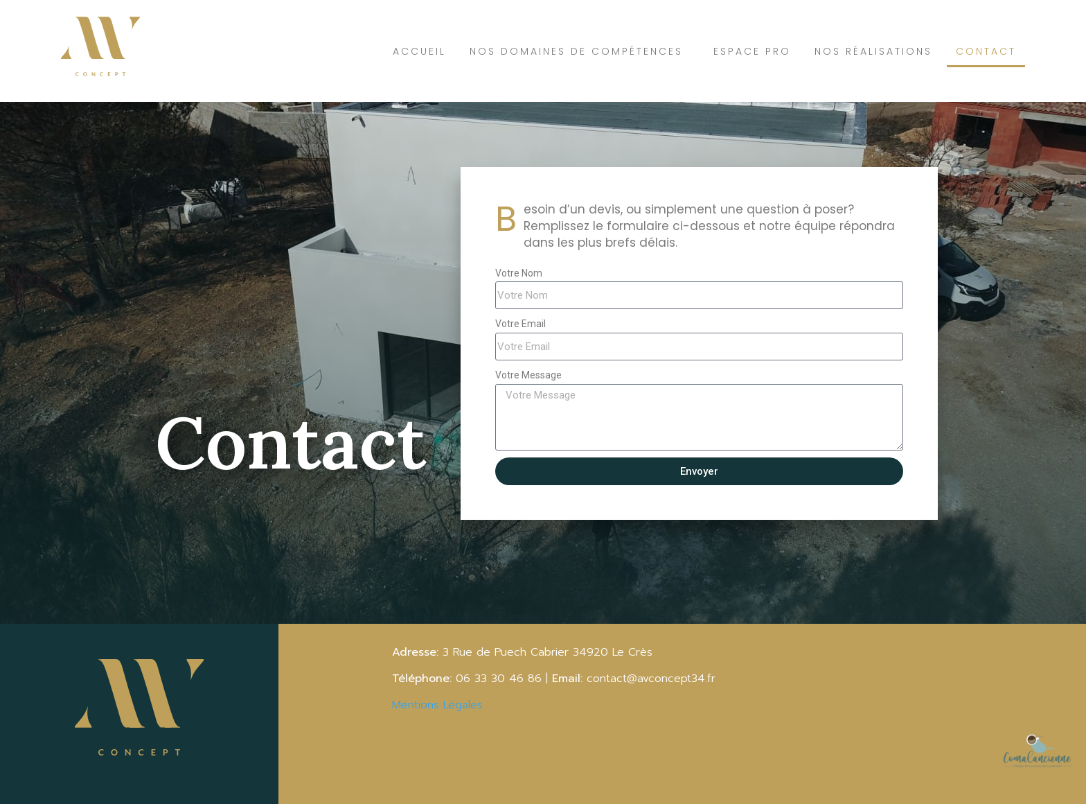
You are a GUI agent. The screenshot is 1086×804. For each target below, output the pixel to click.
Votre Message (528, 375)
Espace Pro (752, 51)
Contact (986, 51)
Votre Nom (518, 273)
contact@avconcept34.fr (653, 678)
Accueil (419, 51)
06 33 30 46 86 (497, 678)
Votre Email (520, 323)
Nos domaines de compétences (580, 51)
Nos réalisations (873, 51)
